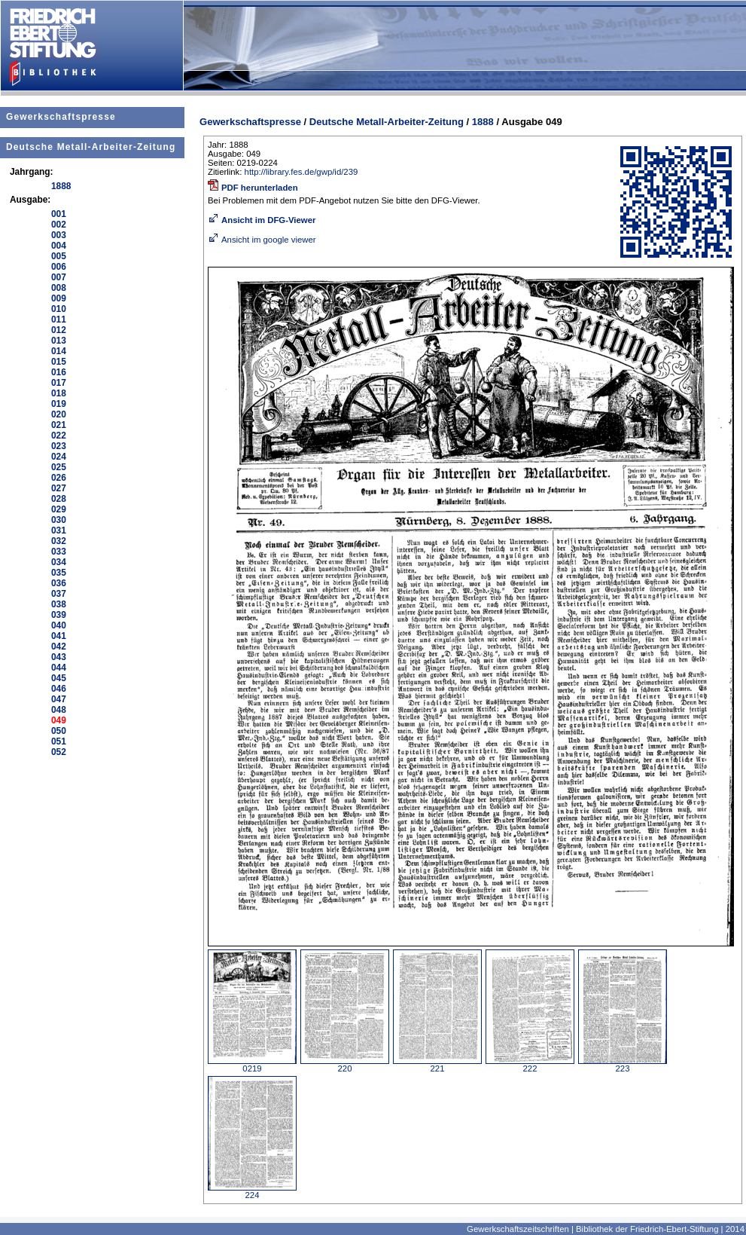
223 (622, 1064)
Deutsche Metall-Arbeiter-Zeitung (90, 147)
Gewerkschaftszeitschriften (518, 1228)
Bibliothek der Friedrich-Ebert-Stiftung (647, 1228)
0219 (252, 1064)
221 (437, 1064)
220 (344, 1064)
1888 (483, 121)
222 (530, 1064)
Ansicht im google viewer (262, 239)
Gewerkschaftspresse (61, 117)
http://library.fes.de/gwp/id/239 (301, 171)
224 (252, 1191)
